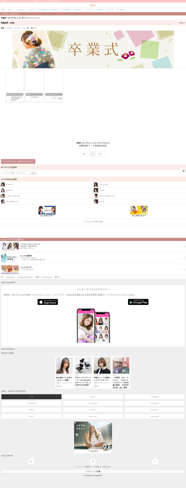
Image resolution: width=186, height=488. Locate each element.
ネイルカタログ (154, 403)
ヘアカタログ (154, 396)
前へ (85, 154)
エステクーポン (154, 416)
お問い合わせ (106, 466)
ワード (34, 28)
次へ (100, 154)
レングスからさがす (9, 179)
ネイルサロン (93, 410)
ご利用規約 (87, 466)
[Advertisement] (93, 123)
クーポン (31, 416)
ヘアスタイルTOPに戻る (93, 222)
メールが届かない (97, 466)
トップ (31, 396)
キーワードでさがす (9, 167)
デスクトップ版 (93, 471)
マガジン (92, 396)
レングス (8, 28)
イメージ (17, 28)
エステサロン (154, 410)
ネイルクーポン (93, 416)
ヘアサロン (31, 410)
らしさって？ (79, 466)
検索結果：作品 (93, 23)
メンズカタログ (31, 403)
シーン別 (25, 28)
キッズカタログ (93, 403)
